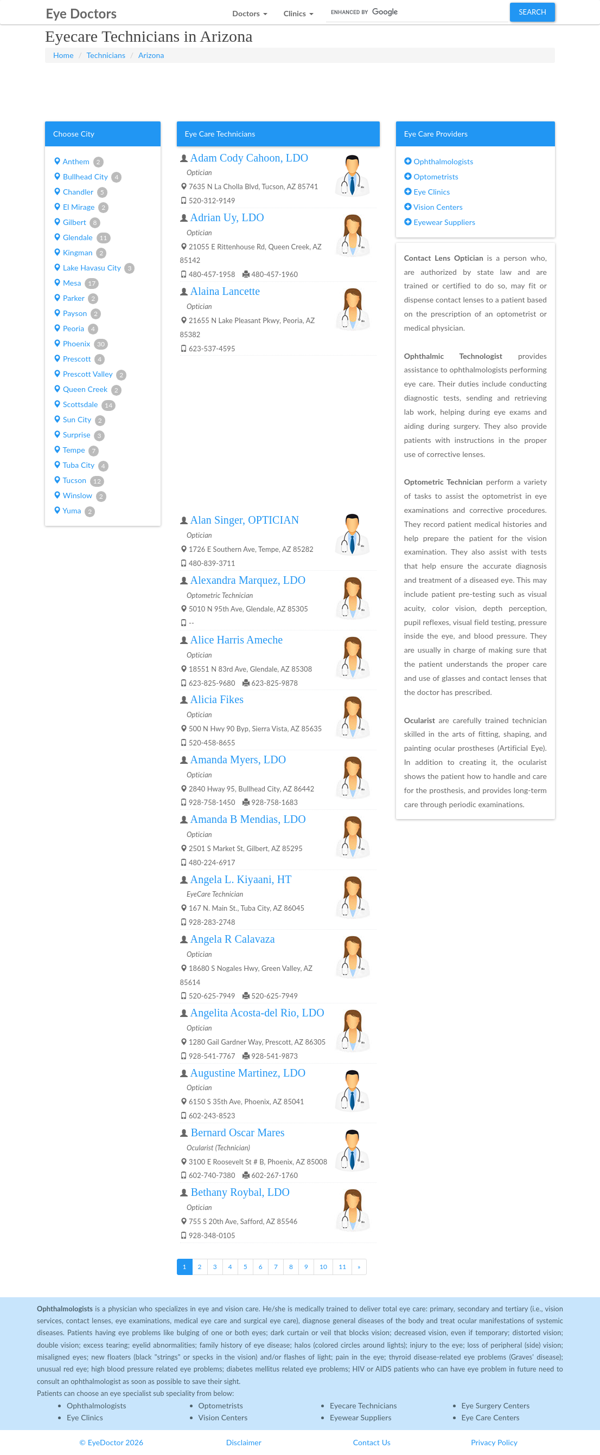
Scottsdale (84, 405)
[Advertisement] (300, 90)
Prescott (79, 359)
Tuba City (80, 465)
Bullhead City (87, 177)
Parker (75, 298)
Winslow (79, 496)
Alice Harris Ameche (236, 640)
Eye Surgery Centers (496, 1405)
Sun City (79, 420)
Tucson (78, 480)
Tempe (76, 450)
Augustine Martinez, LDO (248, 1073)
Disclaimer (243, 1442)
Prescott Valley (89, 374)
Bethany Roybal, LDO (240, 1192)
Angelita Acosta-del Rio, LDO (257, 1013)
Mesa (76, 283)
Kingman (79, 253)
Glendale (82, 238)
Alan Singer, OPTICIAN (244, 520)
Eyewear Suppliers (439, 222)
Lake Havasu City (94, 268)
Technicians (106, 55)
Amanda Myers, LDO (238, 759)
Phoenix (80, 344)
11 (342, 1267)
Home (63, 55)
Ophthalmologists (439, 161)
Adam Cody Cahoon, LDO (249, 158)
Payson (77, 313)
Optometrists (431, 176)
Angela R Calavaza (232, 939)
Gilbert (76, 222)
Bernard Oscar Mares (238, 1132)
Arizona (151, 55)
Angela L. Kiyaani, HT (241, 879)
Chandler (80, 192)
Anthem (78, 162)
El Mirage (80, 207)
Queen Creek (87, 389)
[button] (249, 10)
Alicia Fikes (217, 699)
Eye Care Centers (491, 1417)
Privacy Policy (494, 1442)
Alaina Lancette (225, 291)
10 (323, 1267)
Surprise (78, 435)
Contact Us (372, 1442)
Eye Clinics (427, 191)
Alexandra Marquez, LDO (248, 580)
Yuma (74, 511)
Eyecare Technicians (363, 1405)
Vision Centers (433, 206)
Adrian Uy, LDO (227, 217)
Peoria (75, 329)
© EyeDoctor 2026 (111, 1442)
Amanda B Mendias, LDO (248, 819)
